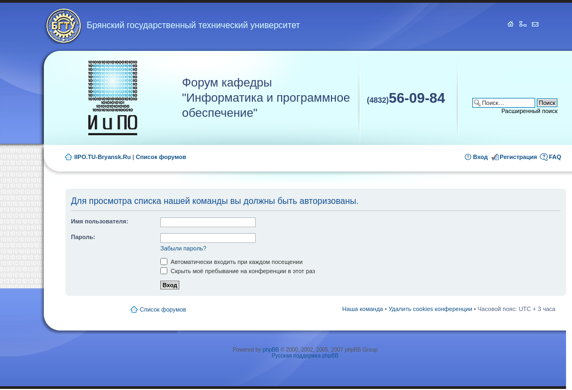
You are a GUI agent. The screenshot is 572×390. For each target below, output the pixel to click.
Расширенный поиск (530, 111)
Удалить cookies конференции (430, 309)
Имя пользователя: (99, 221)
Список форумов (161, 157)
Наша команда (362, 309)
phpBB (271, 350)
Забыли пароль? (183, 248)
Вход (480, 157)
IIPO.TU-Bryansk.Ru (102, 157)
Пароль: (83, 237)
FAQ (555, 157)
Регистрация (518, 157)
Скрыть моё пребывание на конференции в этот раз (237, 271)
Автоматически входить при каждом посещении (231, 262)
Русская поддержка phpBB (305, 356)
